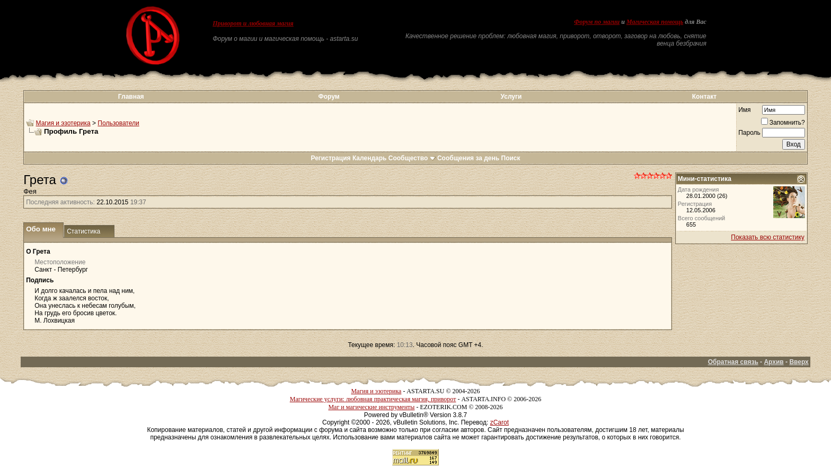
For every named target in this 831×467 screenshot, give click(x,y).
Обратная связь (733, 362)
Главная (131, 96)
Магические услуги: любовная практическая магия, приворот (373, 399)
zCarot (499, 422)
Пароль (749, 132)
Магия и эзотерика (63, 123)
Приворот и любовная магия (253, 23)
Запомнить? (783, 122)
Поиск (510, 158)
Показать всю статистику (767, 237)
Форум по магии (597, 21)
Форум (328, 96)
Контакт (704, 96)
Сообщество (412, 158)
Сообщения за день (468, 158)
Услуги (511, 96)
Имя (744, 110)
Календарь (369, 158)
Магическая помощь (654, 21)
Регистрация (330, 158)
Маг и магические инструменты (371, 407)
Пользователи (118, 123)
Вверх (798, 362)
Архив (773, 362)
